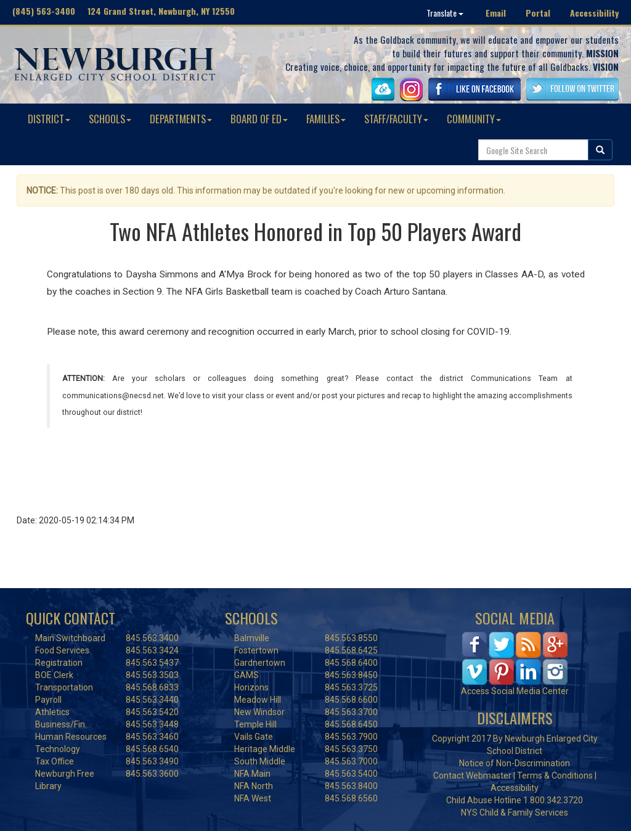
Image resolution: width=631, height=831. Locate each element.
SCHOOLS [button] (110, 118)
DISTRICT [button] (49, 118)
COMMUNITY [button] (474, 118)
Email (496, 12)
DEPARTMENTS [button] (181, 118)
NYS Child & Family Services (514, 812)
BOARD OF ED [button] (259, 118)
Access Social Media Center (515, 691)
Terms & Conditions (555, 775)
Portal (538, 12)
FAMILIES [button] (326, 118)
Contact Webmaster (472, 775)
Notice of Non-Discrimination (514, 763)
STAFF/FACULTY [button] (396, 118)
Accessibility (594, 12)
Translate (444, 12)
